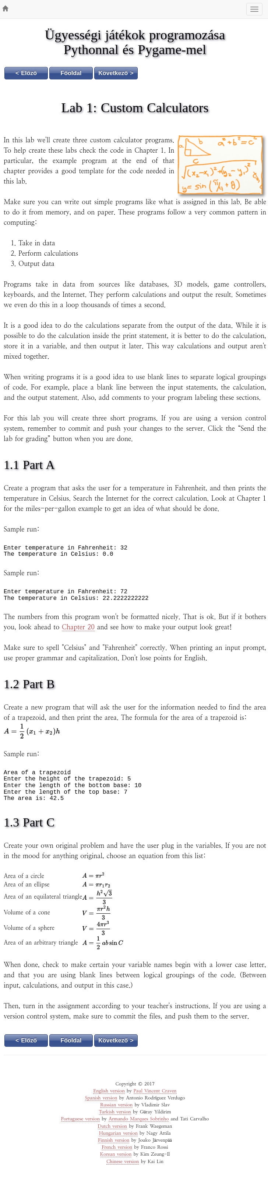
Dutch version (112, 1126)
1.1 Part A (29, 465)
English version (108, 1091)
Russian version (116, 1105)
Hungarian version (118, 1133)
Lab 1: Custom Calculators (134, 107)
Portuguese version (80, 1119)
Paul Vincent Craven (155, 1091)
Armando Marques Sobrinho (139, 1119)
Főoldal (71, 73)
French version (117, 1147)
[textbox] (32, 731)
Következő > (115, 73)
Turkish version (115, 1112)
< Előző (26, 73)
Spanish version (101, 1098)
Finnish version (113, 1140)
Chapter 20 (78, 627)
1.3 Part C (29, 822)
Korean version (116, 1154)
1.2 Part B (29, 684)
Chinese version (122, 1161)
